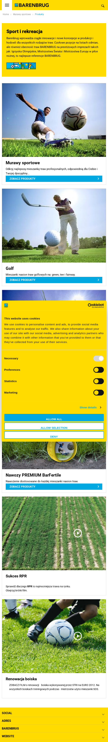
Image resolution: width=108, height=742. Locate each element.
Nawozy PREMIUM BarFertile (33, 475)
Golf (10, 268)
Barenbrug (10, 728)
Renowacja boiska (21, 679)
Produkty (39, 14)
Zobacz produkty (22, 178)
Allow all (54, 419)
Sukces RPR (16, 576)
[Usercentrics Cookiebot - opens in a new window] (88, 305)
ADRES (6, 721)
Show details (88, 407)
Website (8, 736)
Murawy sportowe (23, 162)
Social (7, 713)
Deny (54, 436)
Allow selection (54, 427)
